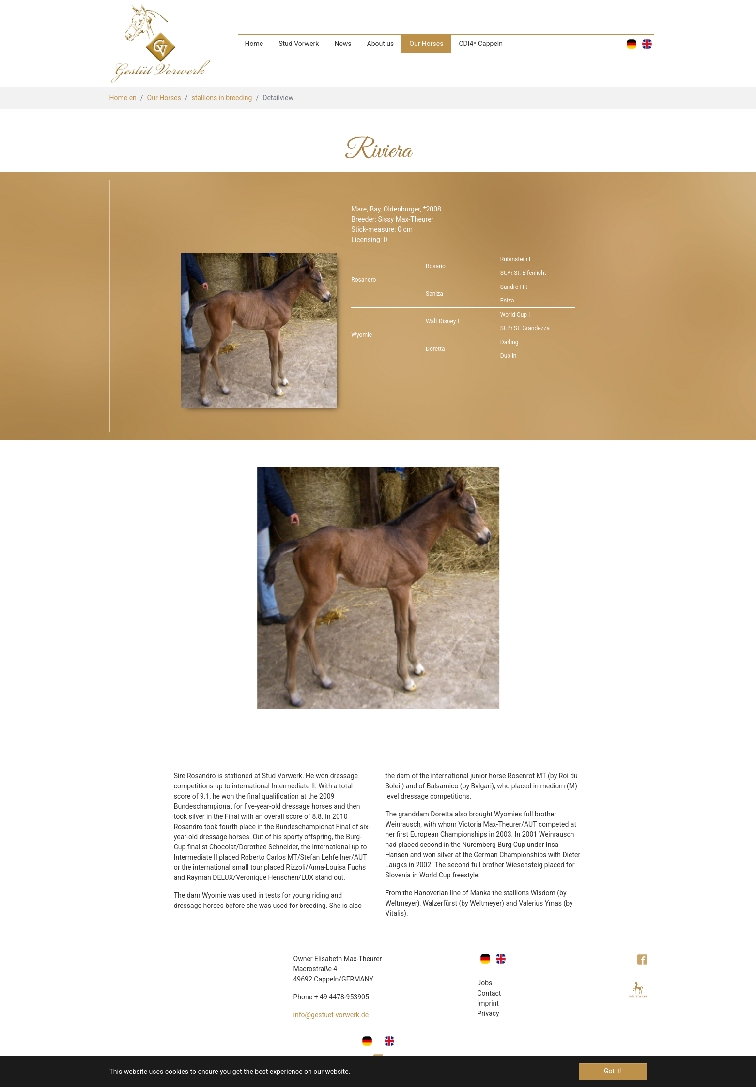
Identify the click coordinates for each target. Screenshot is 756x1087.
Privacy (488, 1013)
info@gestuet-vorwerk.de (331, 1015)
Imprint (488, 1003)
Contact (489, 993)
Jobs (485, 983)
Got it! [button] (613, 1071)
